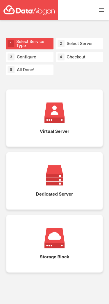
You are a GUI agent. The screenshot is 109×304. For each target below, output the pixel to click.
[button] (101, 10)
